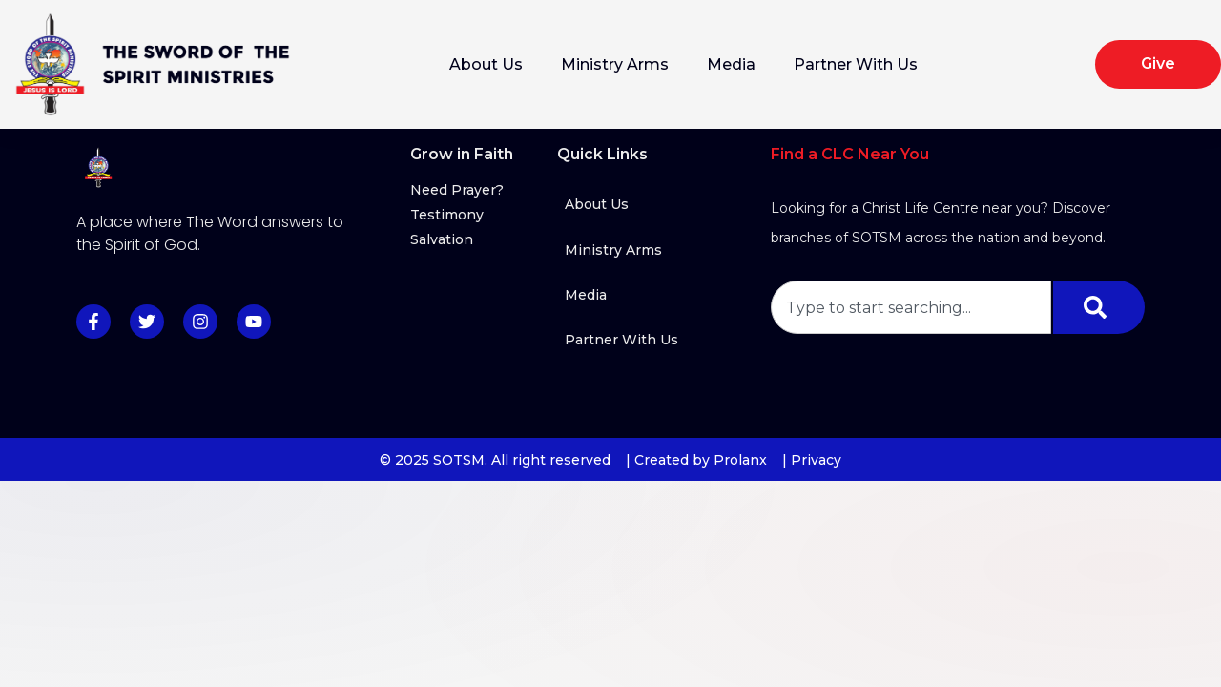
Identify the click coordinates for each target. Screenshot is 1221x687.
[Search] (1099, 307)
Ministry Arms (615, 64)
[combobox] (911, 307)
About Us (486, 64)
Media (731, 64)
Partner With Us (856, 64)
